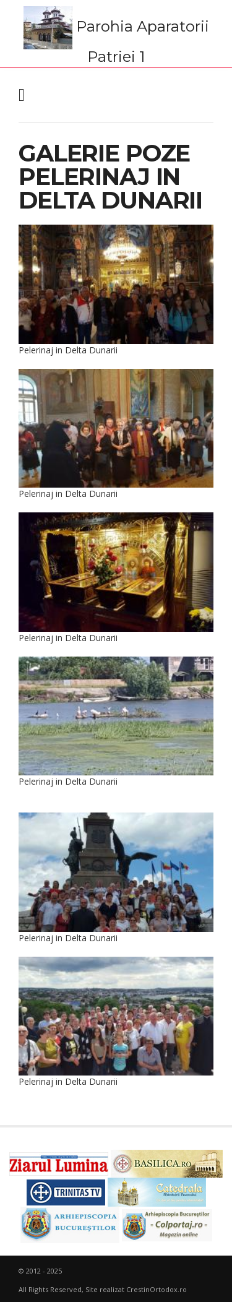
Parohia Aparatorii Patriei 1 (116, 35)
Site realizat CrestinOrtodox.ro (136, 1289)
